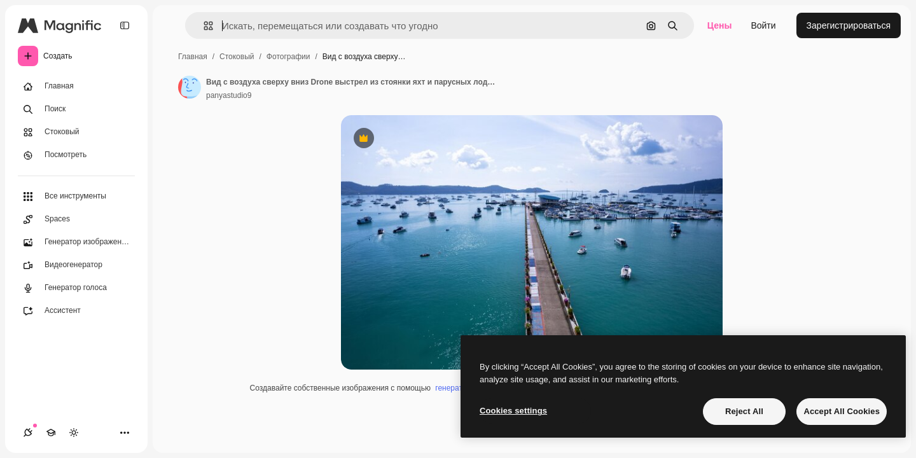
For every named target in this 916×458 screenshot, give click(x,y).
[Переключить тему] (74, 432)
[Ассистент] (76, 311)
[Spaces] (76, 219)
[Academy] (51, 432)
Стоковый (236, 56)
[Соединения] (28, 432)
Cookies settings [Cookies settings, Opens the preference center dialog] (513, 410)
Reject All (744, 411)
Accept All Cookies (841, 411)
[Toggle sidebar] (124, 25)
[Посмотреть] (76, 155)
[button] (203, 26)
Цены (719, 25)
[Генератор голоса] (76, 288)
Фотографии (288, 56)
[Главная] (76, 86)
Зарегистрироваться (849, 25)
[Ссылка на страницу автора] (189, 87)
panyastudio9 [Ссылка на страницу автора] (228, 95)
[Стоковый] (76, 132)
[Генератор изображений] (76, 242)
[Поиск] (76, 109)
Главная (192, 56)
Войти (763, 25)
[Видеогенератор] (76, 265)
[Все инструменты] (76, 196)
